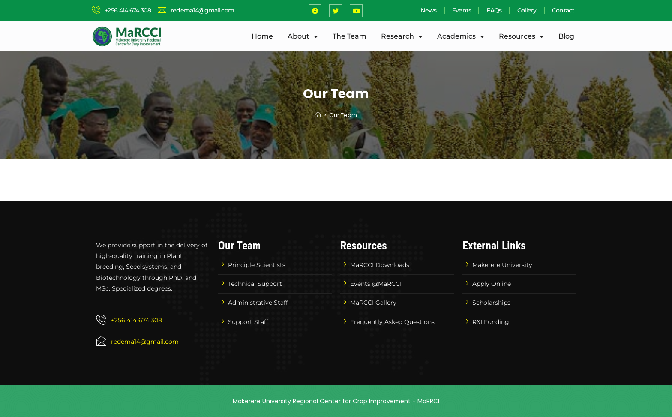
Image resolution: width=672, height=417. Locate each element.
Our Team (343, 115)
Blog (566, 36)
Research (402, 36)
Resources (521, 36)
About (303, 36)
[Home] (318, 115)
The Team (349, 36)
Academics (460, 36)
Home (262, 36)
